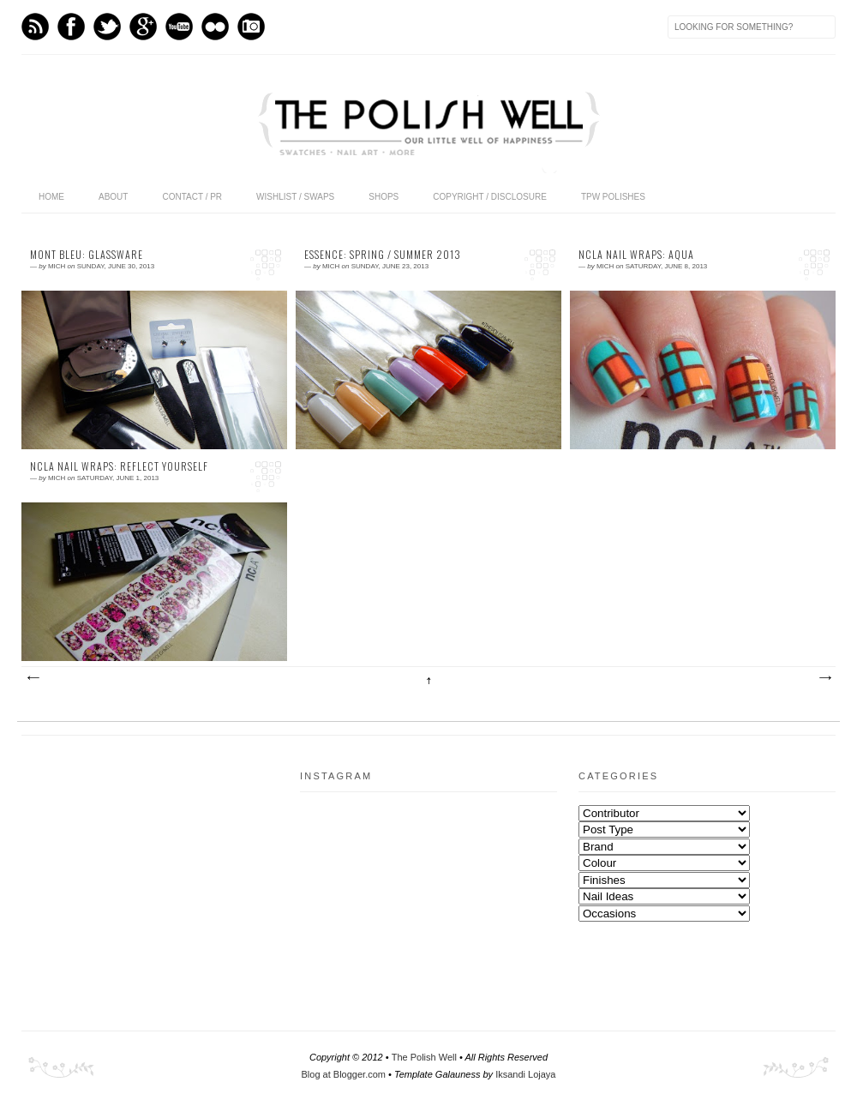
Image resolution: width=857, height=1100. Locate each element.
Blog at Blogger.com (344, 1074)
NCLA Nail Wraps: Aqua (636, 254)
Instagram (251, 26)
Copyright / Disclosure (490, 196)
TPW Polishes (613, 196)
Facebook (71, 26)
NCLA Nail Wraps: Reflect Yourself (119, 466)
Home (51, 196)
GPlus (143, 26)
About (113, 196)
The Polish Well (424, 1057)
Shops (384, 196)
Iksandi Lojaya (525, 1074)
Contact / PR (192, 196)
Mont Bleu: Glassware (86, 254)
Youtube (179, 26)
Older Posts (824, 678)
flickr (215, 26)
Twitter (107, 26)
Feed (35, 26)
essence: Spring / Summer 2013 (382, 254)
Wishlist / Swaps (295, 196)
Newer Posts (32, 678)
